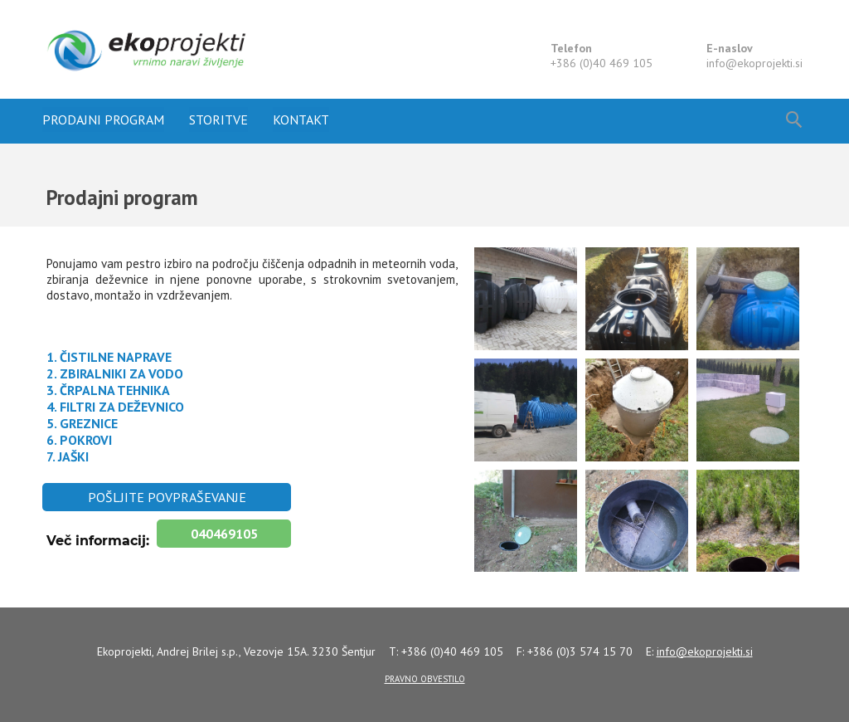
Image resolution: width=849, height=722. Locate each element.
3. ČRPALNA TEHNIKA (108, 390)
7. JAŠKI (67, 456)
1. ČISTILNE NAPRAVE (110, 357)
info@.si (754, 63)
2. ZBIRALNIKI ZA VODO (114, 373)
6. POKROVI (79, 440)
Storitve (218, 119)
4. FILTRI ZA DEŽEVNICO (115, 406)
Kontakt (301, 119)
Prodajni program (103, 119)
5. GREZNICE (82, 423)
